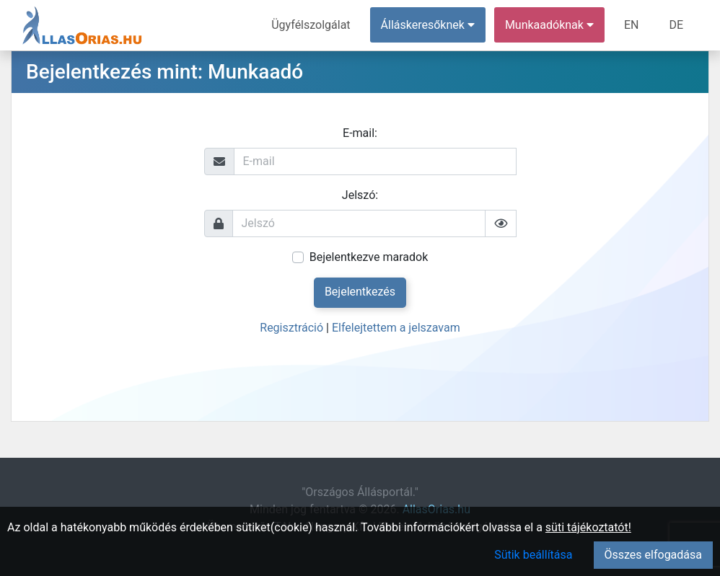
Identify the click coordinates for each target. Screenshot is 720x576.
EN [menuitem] (631, 25)
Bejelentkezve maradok (369, 257)
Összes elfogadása (653, 555)
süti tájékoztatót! (588, 527)
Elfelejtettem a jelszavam (396, 327)
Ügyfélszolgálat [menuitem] (310, 25)
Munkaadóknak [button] (549, 25)
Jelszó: (360, 195)
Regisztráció (291, 327)
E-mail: (360, 133)
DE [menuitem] (676, 25)
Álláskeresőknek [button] (428, 25)
